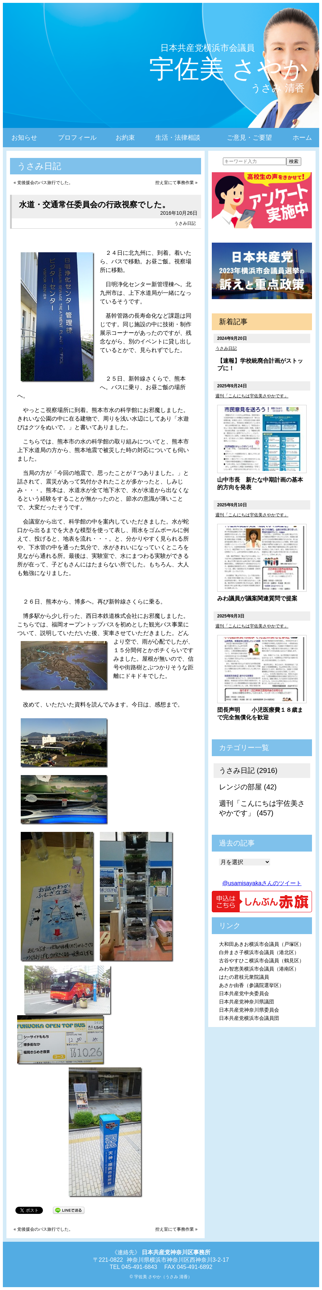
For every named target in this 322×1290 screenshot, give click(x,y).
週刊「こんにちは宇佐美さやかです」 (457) (262, 808)
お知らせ (24, 137)
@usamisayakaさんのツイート (262, 883)
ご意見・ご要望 (249, 137)
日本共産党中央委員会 (244, 993)
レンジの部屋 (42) (248, 787)
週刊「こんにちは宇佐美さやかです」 (251, 395)
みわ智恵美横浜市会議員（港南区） (259, 969)
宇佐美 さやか (228, 69)
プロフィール (77, 137)
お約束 (125, 137)
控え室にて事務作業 (174, 182)
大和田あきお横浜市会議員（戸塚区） (261, 944)
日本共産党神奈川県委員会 (249, 1010)
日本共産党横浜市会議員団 (249, 1018)
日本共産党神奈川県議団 (246, 1001)
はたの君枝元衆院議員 (244, 977)
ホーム (302, 137)
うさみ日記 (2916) (248, 770)
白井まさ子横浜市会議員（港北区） (259, 952)
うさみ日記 (185, 223)
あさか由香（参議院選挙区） (251, 985)
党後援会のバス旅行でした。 (45, 182)
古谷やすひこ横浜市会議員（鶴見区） (261, 960)
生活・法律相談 (177, 137)
